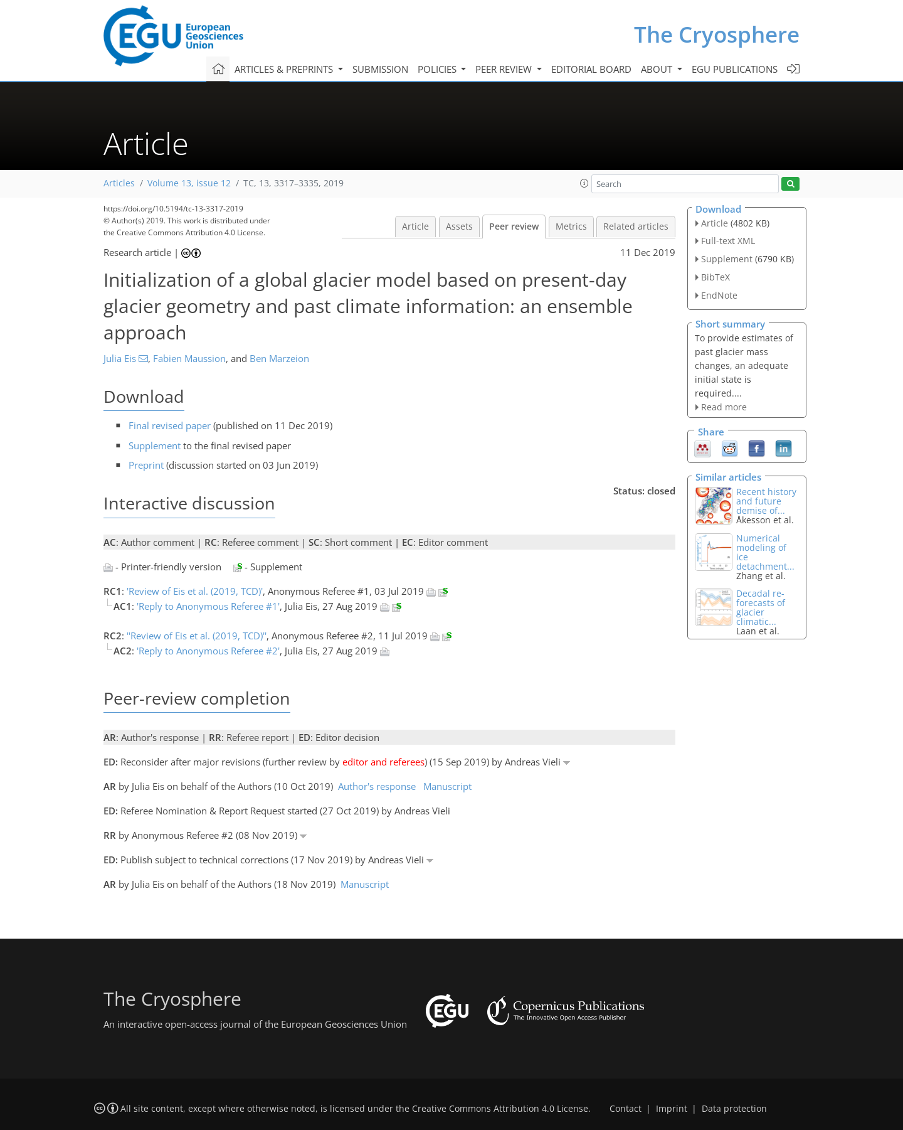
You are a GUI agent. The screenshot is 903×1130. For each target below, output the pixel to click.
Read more (724, 407)
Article (415, 226)
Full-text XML (728, 241)
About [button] (658, 69)
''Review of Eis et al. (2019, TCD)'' (197, 635)
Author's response (377, 786)
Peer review (514, 226)
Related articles (635, 226)
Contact (626, 1108)
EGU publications (735, 69)
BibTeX (715, 277)
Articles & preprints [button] (285, 69)
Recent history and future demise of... (766, 501)
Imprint (671, 1108)
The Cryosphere (717, 34)
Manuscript (447, 786)
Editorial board (591, 69)
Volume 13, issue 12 (189, 183)
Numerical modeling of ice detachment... (765, 552)
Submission (380, 69)
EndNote (719, 295)
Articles (119, 183)
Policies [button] (438, 69)
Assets (459, 226)
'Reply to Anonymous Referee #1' (208, 606)
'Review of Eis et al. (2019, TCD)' (195, 591)
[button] (584, 183)
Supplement (155, 445)
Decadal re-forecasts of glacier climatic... (760, 607)
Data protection (734, 1108)
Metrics (571, 226)
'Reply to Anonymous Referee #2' (208, 650)
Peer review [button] (504, 69)
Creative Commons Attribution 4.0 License (500, 1108)
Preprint (146, 465)
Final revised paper (170, 425)
